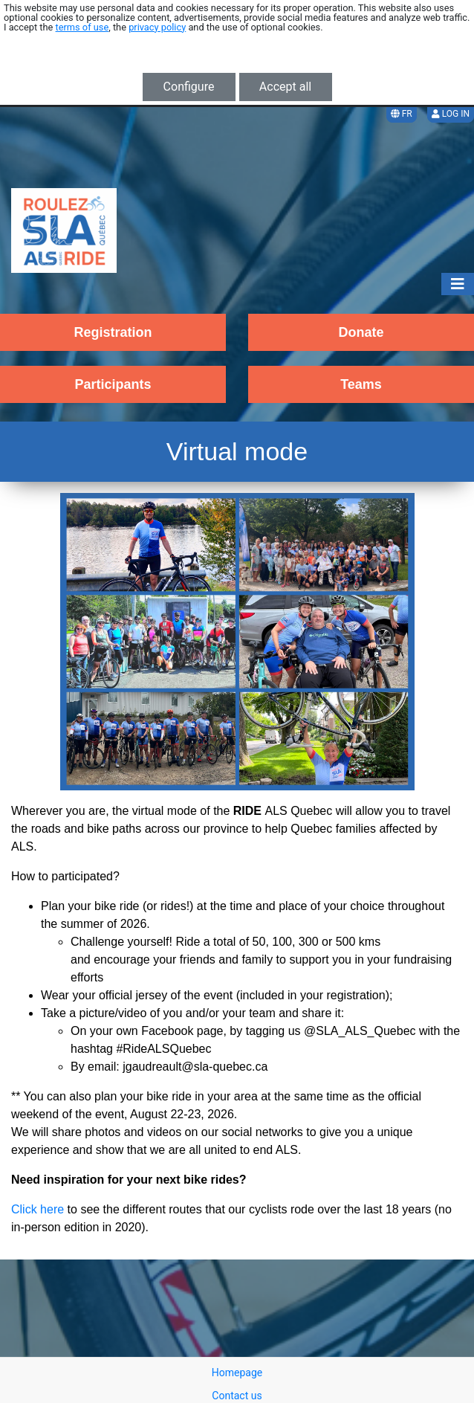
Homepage (237, 1372)
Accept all (285, 87)
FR (401, 114)
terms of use (82, 27)
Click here (37, 1209)
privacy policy (157, 27)
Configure (189, 87)
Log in (451, 114)
